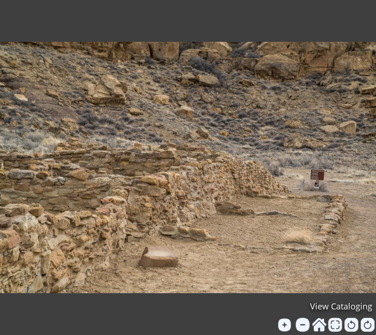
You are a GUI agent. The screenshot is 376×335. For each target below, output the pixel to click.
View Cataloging (341, 306)
